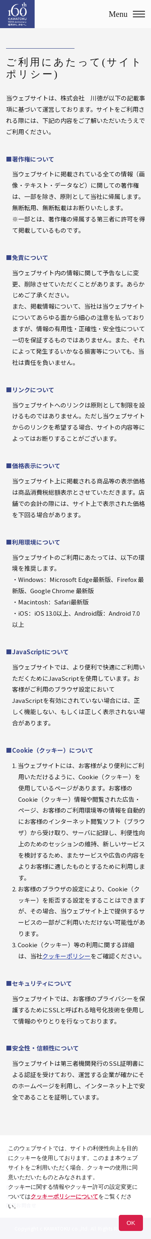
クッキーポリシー (66, 956)
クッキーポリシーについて (64, 1196)
